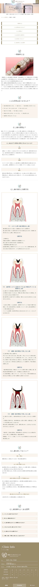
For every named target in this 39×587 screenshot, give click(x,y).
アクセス (32, 585)
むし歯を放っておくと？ (19, 38)
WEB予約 (19, 585)
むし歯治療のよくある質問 (19, 42)
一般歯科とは (19, 23)
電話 (6, 585)
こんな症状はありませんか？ (19, 27)
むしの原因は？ (20, 31)
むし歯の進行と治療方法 (19, 35)
